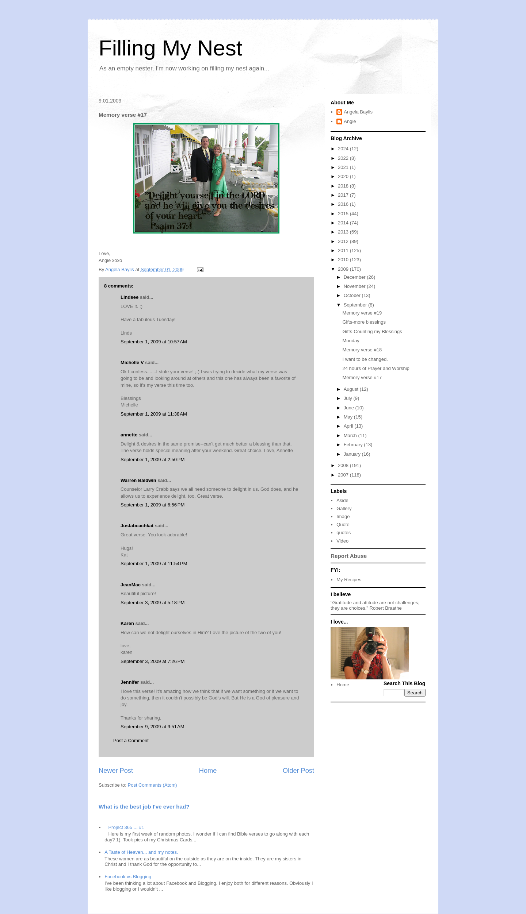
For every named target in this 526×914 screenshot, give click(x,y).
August (352, 389)
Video (342, 541)
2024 (344, 148)
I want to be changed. (365, 359)
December (355, 277)
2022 (344, 158)
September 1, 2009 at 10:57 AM (154, 341)
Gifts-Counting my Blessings (372, 331)
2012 (344, 241)
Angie (350, 121)
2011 (344, 250)
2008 (344, 465)
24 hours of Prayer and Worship (375, 368)
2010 (344, 259)
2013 (344, 232)
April (349, 426)
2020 (344, 176)
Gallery (343, 508)
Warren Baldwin (138, 480)
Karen (127, 623)
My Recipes (348, 579)
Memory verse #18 (362, 349)
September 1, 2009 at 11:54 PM (154, 563)
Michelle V (132, 362)
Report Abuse (349, 556)
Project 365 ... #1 (126, 827)
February (354, 444)
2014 (344, 222)
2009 (344, 269)
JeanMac (131, 584)
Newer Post (116, 770)
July (349, 398)
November (355, 286)
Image (343, 516)
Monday (350, 340)
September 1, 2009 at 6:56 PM (152, 505)
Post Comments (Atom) (152, 785)
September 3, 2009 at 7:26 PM (152, 661)
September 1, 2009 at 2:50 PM (152, 459)
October (353, 295)
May (349, 417)
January (353, 454)
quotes (343, 532)
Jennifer (130, 682)
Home (208, 770)
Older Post (298, 770)
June (349, 407)
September (356, 305)
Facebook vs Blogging (127, 876)
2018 (344, 186)
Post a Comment (131, 740)
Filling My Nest (170, 48)
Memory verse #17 (362, 377)
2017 (344, 195)
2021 (344, 167)
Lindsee (129, 297)
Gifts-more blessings (363, 322)
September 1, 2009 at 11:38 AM (154, 414)
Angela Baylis (358, 112)
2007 (344, 475)
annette (129, 434)
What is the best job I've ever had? (144, 806)
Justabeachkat (137, 525)
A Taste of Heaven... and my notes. (141, 852)
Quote (342, 524)
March (351, 435)
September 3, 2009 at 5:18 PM (152, 602)
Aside (342, 500)
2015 (344, 213)
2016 (344, 204)
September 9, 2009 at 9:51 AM (152, 726)
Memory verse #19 (362, 313)
